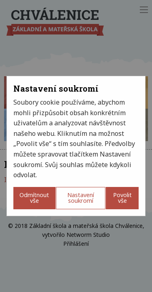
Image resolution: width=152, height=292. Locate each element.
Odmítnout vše (34, 197)
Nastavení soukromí (80, 197)
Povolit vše (122, 197)
